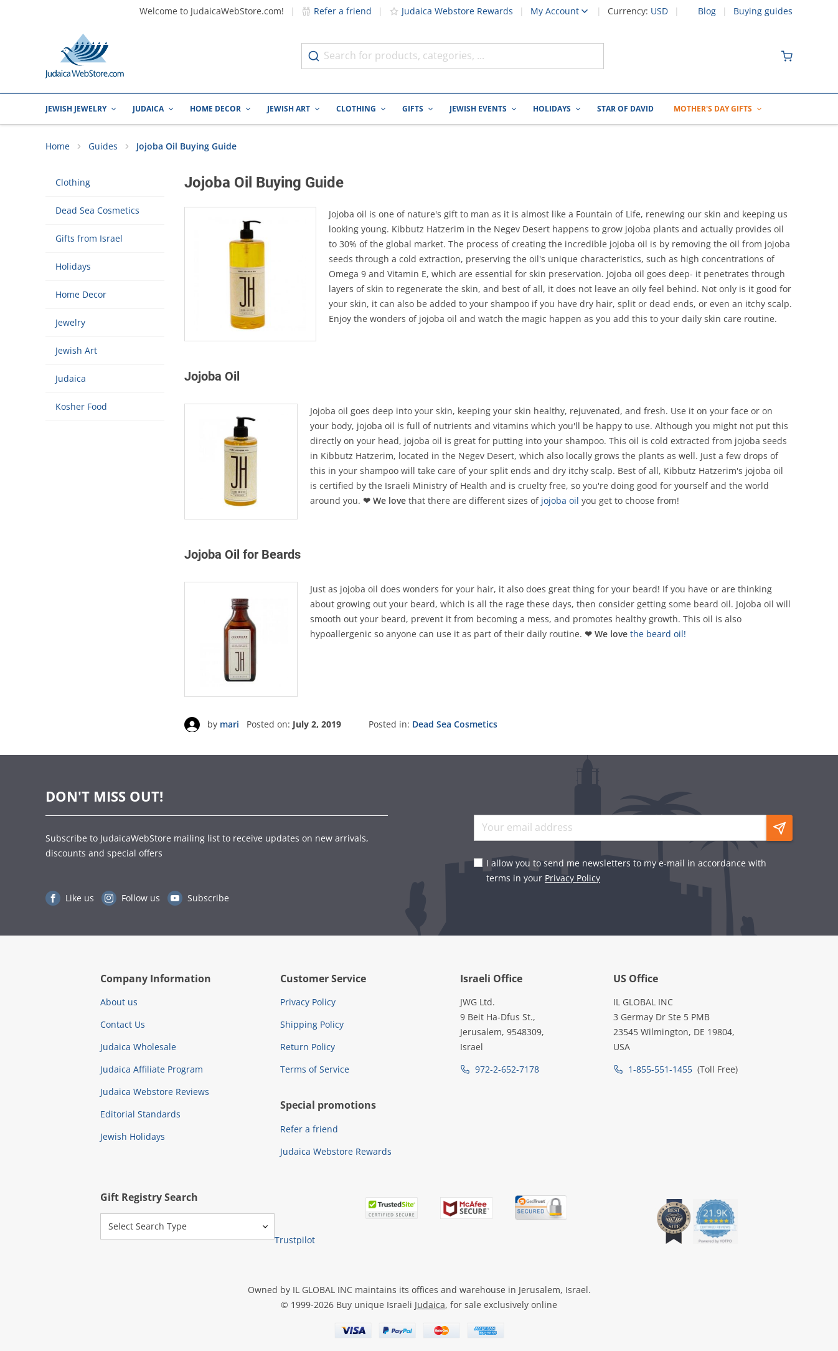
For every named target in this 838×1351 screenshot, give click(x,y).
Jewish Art (288, 108)
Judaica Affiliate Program (151, 1069)
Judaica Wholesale (138, 1047)
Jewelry (70, 323)
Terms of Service (314, 1069)
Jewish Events (478, 108)
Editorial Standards (140, 1114)
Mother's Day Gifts (713, 108)
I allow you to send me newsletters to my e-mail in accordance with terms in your (626, 870)
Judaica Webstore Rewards (451, 11)
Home (57, 147)
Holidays (552, 108)
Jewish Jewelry (75, 108)
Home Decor (215, 108)
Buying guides (763, 11)
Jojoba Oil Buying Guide (186, 147)
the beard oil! (658, 634)
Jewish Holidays (132, 1136)
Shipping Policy (312, 1024)
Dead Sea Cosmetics (97, 211)
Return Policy (307, 1047)
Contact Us (122, 1024)
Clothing (356, 108)
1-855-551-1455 (660, 1069)
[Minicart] (787, 56)
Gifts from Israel (89, 239)
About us (119, 1002)
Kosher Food (81, 407)
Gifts (412, 108)
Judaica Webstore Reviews (154, 1091)
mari (229, 725)
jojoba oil (560, 501)
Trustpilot (295, 1240)
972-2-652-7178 (507, 1069)
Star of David (625, 108)
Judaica (148, 108)
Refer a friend (336, 11)
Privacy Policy (572, 878)
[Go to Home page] (84, 56)
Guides (103, 147)
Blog (707, 11)
